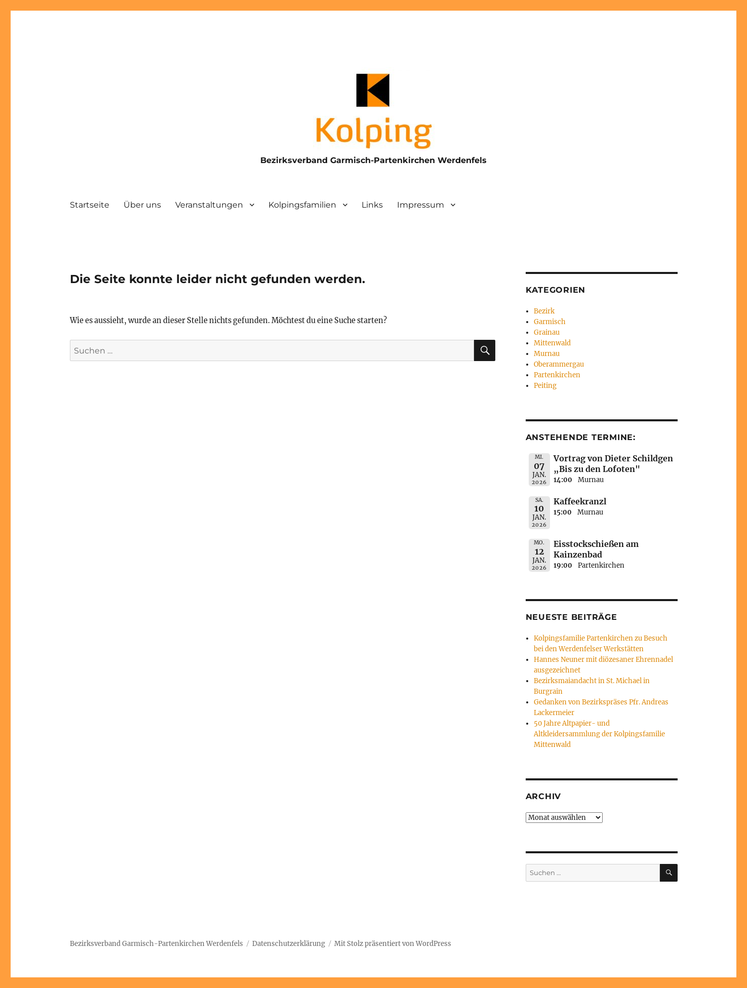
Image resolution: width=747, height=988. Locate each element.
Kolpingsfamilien (302, 205)
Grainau (547, 332)
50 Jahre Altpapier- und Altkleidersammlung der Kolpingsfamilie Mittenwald (599, 734)
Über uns (142, 205)
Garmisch (550, 322)
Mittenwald (552, 343)
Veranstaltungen (209, 205)
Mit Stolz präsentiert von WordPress (392, 943)
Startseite (89, 205)
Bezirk (544, 311)
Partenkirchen (557, 375)
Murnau (547, 353)
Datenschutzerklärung (288, 943)
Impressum (420, 205)
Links (372, 205)
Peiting (545, 385)
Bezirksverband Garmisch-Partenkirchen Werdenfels (373, 160)
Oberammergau (559, 364)
